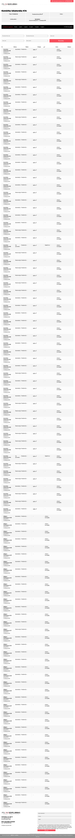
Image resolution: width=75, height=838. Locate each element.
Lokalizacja (56, 4)
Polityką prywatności (63, 828)
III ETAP (71, 4)
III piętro (31, 27)
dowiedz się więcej (22, 835)
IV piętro (37, 27)
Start (26, 4)
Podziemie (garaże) (8, 27)
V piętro (42, 27)
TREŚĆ (54, 821)
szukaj (61, 40)
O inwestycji (34, 4)
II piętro (26, 27)
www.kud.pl (42, 833)
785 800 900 (62, 1)
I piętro (20, 27)
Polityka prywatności (6, 825)
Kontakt (64, 4)
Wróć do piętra (68, 27)
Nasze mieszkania (45, 4)
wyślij (46, 830)
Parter (15, 27)
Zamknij (37, 836)
